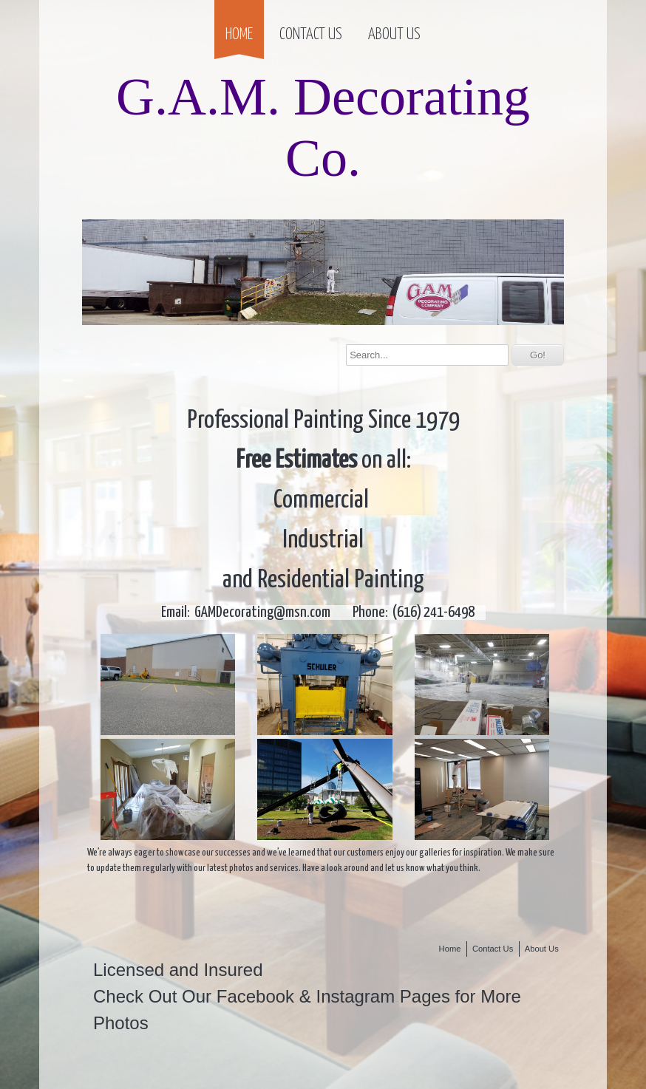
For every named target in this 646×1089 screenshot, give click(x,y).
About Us (394, 34)
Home (239, 34)
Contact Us (310, 34)
